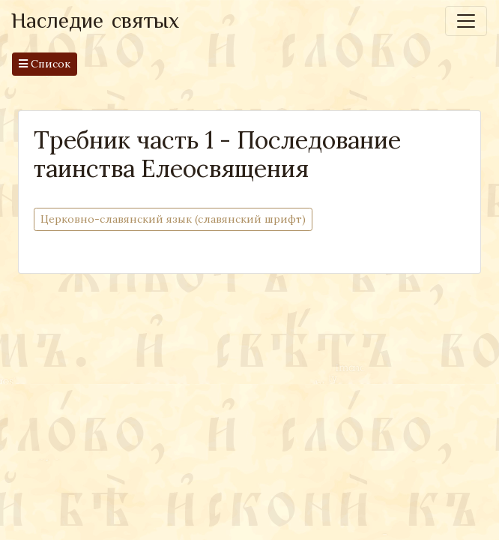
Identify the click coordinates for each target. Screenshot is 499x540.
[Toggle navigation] (466, 21)
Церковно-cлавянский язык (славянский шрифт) (173, 219)
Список (44, 63)
